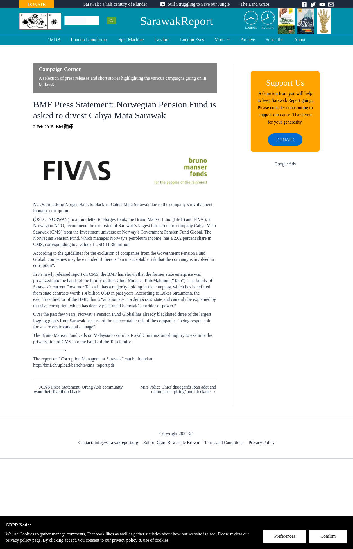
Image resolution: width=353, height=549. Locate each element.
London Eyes (192, 39)
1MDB (61, 39)
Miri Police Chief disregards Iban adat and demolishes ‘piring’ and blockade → (178, 389)
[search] (76, 21)
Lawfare (163, 39)
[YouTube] (322, 4)
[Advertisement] (285, 261)
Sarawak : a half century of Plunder (117, 4)
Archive (244, 39)
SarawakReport (176, 21)
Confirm (328, 536)
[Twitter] (313, 4)
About (292, 39)
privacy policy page (30, 540)
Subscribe (269, 39)
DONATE (37, 4)
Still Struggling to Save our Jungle (199, 4)
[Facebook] (304, 4)
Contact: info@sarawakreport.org (108, 442)
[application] (225, 39)
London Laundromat (94, 39)
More (220, 39)
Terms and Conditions (224, 442)
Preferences (285, 536)
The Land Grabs (253, 4)
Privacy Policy (261, 442)
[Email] (331, 4)
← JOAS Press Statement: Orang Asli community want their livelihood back (78, 389)
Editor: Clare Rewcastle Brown (171, 442)
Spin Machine (134, 39)
